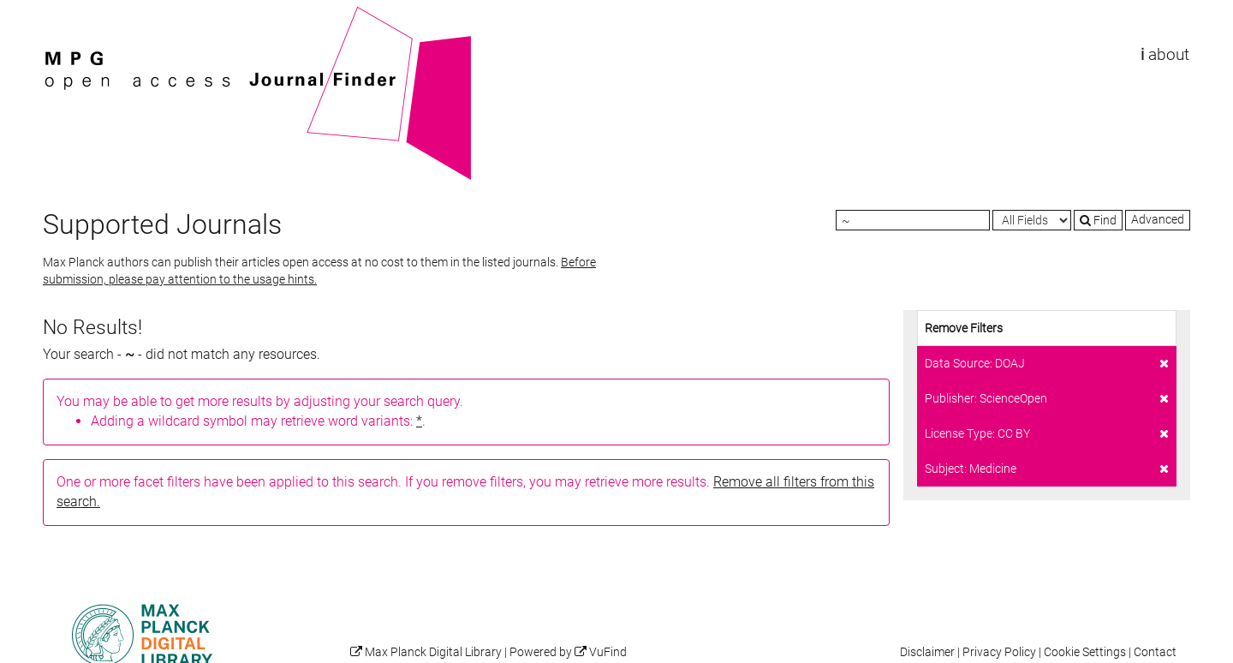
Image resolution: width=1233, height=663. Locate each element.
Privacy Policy (999, 652)
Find (1098, 220)
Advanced (1157, 219)
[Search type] (1031, 220)
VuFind (69, 14)
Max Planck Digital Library (433, 652)
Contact (1155, 652)
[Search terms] (913, 220)
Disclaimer (927, 652)
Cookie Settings (1085, 652)
